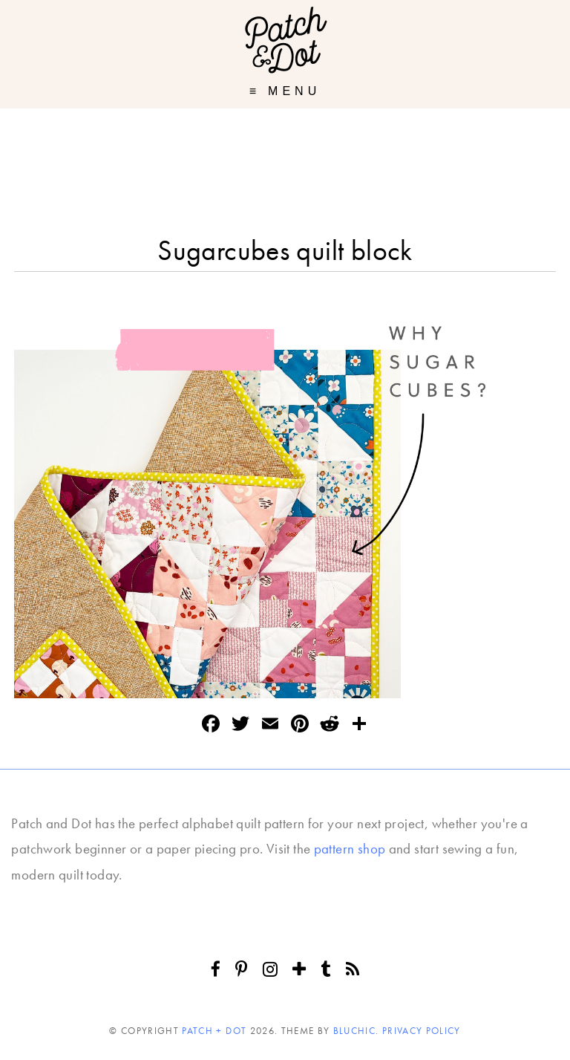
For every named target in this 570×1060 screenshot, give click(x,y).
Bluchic (354, 1030)
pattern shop (350, 848)
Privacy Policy (421, 1030)
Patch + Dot (214, 1030)
